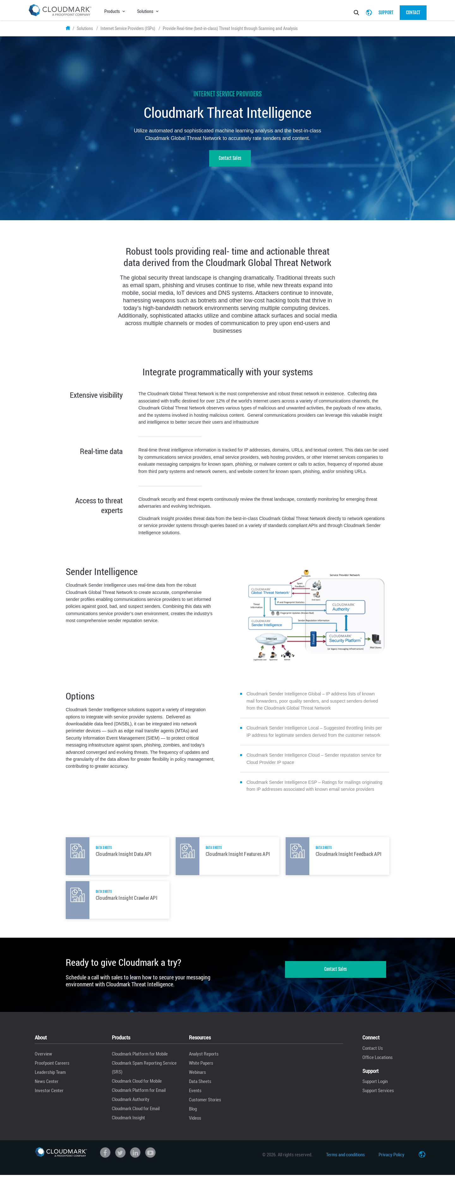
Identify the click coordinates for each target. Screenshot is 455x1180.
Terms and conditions (345, 1159)
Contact (413, 12)
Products (112, 11)
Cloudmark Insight (128, 1122)
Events (195, 1095)
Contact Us (372, 1052)
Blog (193, 1113)
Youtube (150, 1157)
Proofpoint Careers (52, 1067)
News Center (46, 1086)
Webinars (197, 1077)
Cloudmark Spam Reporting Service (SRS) (144, 1072)
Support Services (378, 1095)
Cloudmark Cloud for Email (136, 1113)
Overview (43, 1058)
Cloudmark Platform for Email (139, 1095)
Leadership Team (50, 1077)
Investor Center (49, 1095)
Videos (195, 1122)
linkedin (135, 1157)
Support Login (375, 1086)
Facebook (105, 1157)
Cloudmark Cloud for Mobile (137, 1085)
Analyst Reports (204, 1058)
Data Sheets (200, 1086)
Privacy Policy (391, 1159)
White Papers (201, 1067)
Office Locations (377, 1061)
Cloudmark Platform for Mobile (140, 1058)
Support (386, 12)
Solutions (145, 11)
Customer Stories (205, 1104)
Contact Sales (230, 163)
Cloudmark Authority (130, 1104)
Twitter (120, 1157)
